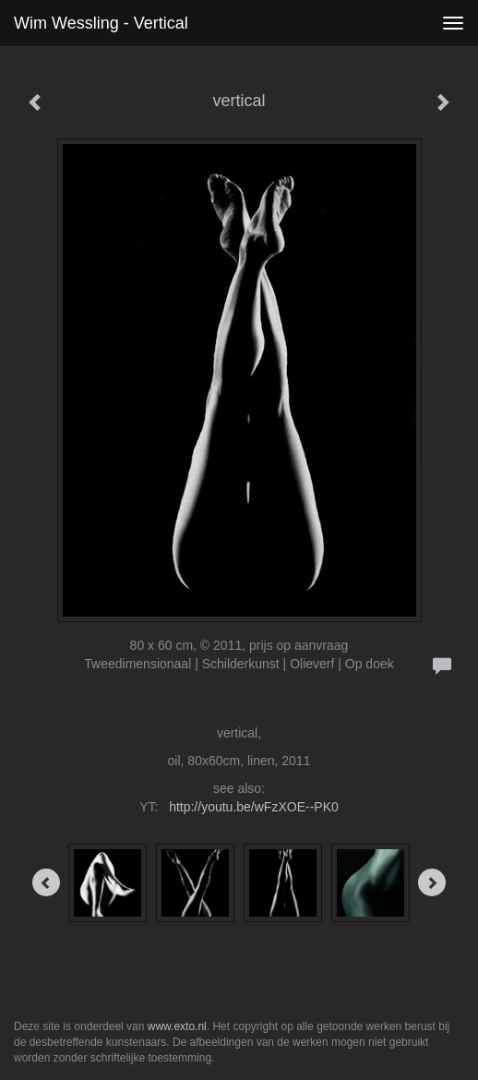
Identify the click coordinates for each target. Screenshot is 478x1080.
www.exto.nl (177, 1026)
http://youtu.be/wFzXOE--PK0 (254, 806)
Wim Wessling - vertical (101, 23)
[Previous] (46, 882)
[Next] (432, 882)
